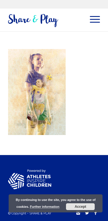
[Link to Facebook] (95, 213)
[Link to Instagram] (78, 213)
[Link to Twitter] (87, 213)
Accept (80, 207)
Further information (44, 206)
